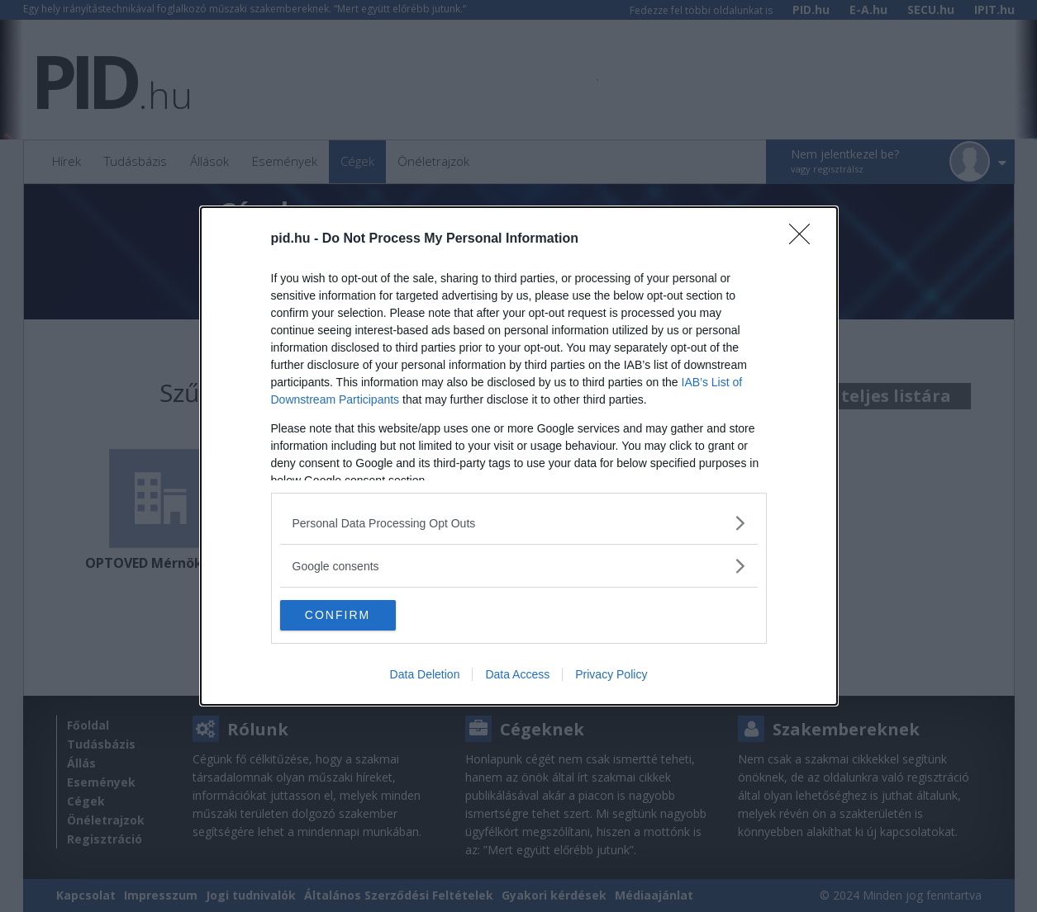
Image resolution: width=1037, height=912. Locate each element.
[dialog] (519, 456)
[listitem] (519, 522)
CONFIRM (358, 614)
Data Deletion (425, 676)
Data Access (517, 676)
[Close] (805, 238)
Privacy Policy (611, 676)
